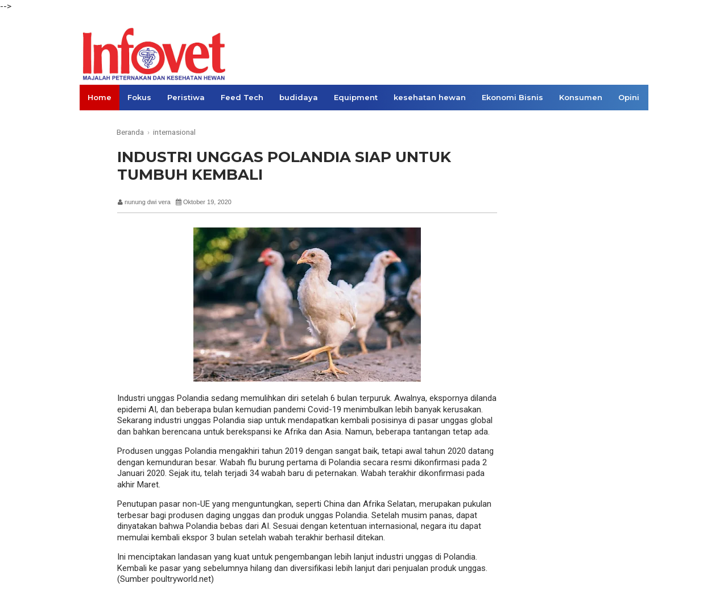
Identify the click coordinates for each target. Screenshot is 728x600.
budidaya (298, 97)
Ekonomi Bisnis (512, 97)
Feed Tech (242, 97)
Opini (628, 97)
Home (99, 97)
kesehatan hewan (430, 97)
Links (98, 122)
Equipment (356, 97)
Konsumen (580, 97)
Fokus (139, 97)
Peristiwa (186, 97)
